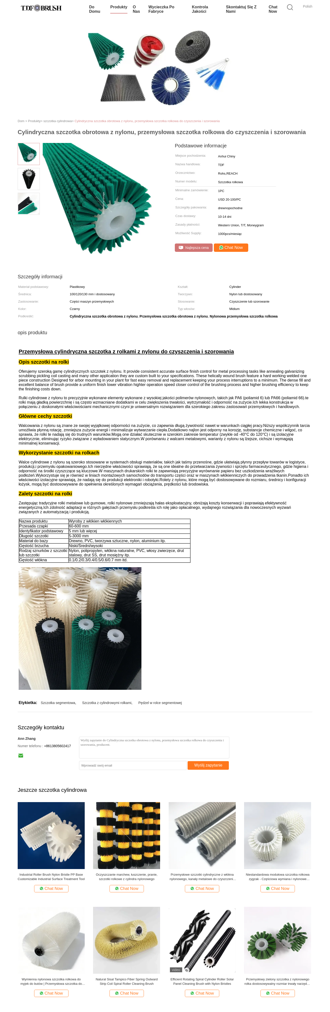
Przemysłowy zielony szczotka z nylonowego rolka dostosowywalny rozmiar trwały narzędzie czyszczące (277, 981)
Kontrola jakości (200, 9)
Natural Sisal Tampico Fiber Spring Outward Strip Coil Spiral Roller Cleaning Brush (127, 981)
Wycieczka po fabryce (162, 9)
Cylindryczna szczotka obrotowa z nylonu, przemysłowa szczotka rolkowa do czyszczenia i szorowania (147, 121)
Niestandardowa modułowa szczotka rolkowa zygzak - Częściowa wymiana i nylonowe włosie (277, 877)
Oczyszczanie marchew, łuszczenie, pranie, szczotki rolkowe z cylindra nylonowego (127, 877)
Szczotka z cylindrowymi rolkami (106, 703)
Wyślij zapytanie (208, 765)
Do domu (94, 9)
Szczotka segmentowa (58, 703)
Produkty (118, 7)
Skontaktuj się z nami (241, 9)
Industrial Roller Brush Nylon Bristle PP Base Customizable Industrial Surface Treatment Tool (51, 877)
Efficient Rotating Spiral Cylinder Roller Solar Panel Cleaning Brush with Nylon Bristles (202, 981)
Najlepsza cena (194, 248)
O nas (136, 9)
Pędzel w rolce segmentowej (160, 703)
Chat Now (273, 9)
